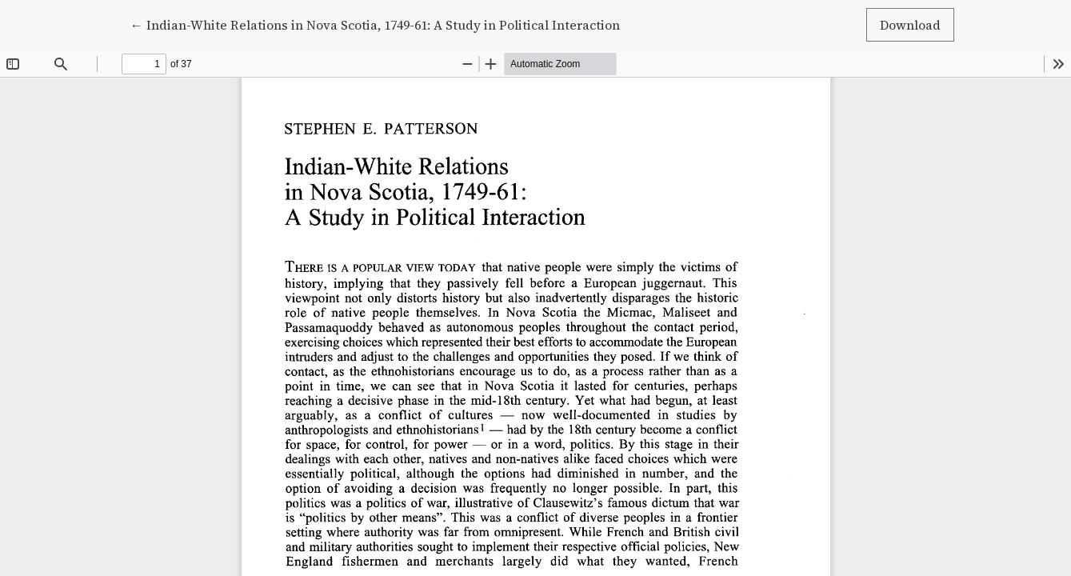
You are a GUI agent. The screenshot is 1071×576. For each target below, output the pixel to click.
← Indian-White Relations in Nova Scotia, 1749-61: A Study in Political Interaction (375, 24)
